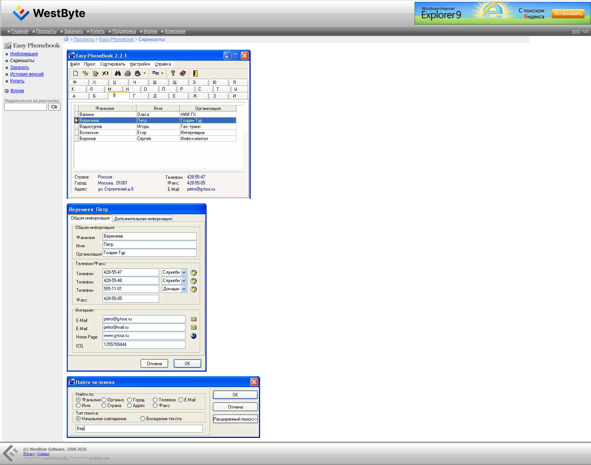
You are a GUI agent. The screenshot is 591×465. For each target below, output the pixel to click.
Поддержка (124, 31)
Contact (43, 453)
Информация (24, 53)
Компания (175, 31)
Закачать (73, 31)
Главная (20, 31)
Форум (150, 31)
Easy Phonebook (117, 39)
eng (576, 31)
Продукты (46, 31)
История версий (27, 74)
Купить (97, 31)
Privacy (29, 453)
